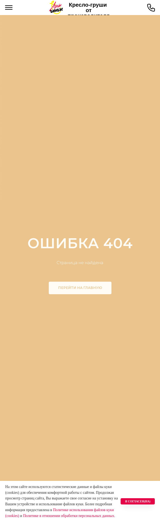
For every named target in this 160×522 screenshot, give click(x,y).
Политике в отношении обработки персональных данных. (69, 516)
